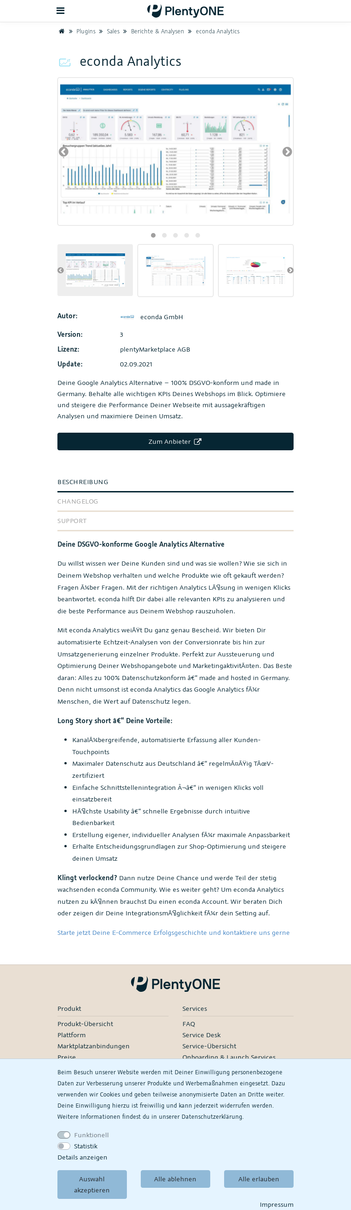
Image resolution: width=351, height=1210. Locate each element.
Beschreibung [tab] (82, 481)
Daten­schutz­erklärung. (213, 1116)
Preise (66, 1056)
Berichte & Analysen (152, 31)
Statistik (85, 1145)
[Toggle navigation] (60, 11)
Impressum (277, 1204)
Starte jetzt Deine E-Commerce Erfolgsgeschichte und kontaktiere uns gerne (173, 932)
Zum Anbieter (175, 441)
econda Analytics (212, 31)
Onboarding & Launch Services (229, 1056)
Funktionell (91, 1134)
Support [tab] (72, 520)
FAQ (188, 1023)
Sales (108, 31)
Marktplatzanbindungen (93, 1045)
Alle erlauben (258, 1178)
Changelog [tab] (78, 501)
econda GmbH (151, 316)
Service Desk (201, 1034)
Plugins (81, 31)
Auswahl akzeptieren (92, 1184)
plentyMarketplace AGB (155, 349)
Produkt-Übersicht (85, 1023)
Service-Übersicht (209, 1045)
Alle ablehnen (175, 1178)
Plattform (71, 1034)
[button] (153, 235)
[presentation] (63, 151)
